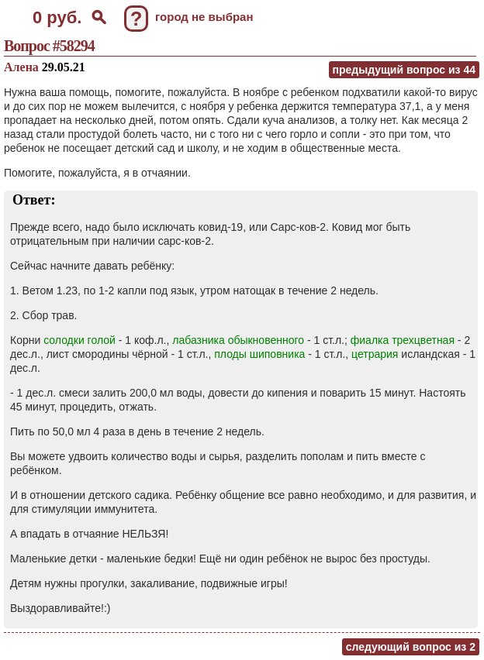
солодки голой (79, 340)
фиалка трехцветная (403, 340)
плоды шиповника (259, 354)
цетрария (374, 354)
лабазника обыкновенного (238, 340)
